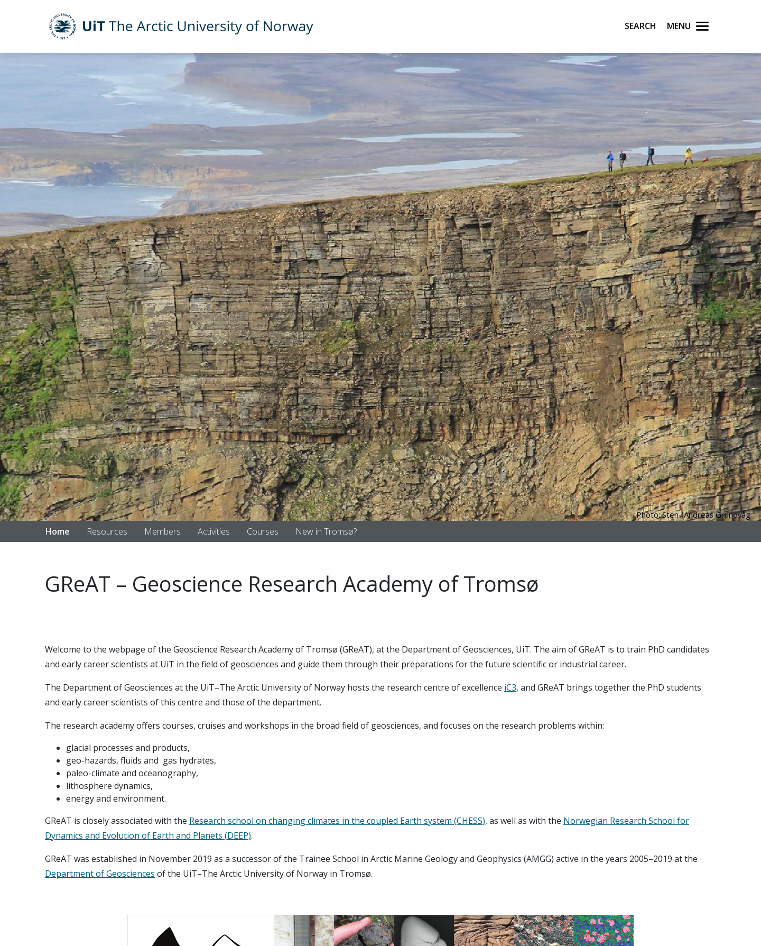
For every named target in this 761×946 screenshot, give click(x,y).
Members (162, 531)
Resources (107, 531)
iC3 (510, 687)
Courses (263, 531)
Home (57, 531)
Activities (214, 531)
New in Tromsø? (326, 531)
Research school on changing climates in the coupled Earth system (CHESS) (337, 820)
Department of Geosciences (100, 873)
